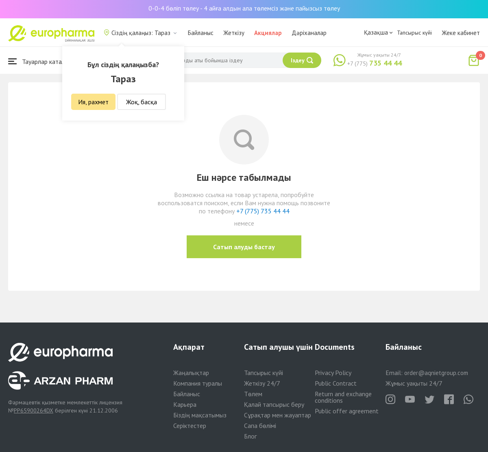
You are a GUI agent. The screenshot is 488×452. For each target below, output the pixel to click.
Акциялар (268, 33)
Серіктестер (189, 425)
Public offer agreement (347, 411)
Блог (250, 436)
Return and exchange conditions (343, 397)
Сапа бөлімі (260, 425)
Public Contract (336, 383)
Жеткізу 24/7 (262, 383)
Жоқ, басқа (141, 102)
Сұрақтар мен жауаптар (277, 415)
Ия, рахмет (93, 102)
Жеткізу (233, 33)
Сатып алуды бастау (244, 247)
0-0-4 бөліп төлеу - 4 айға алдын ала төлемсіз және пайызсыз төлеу (244, 8)
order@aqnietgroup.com (436, 373)
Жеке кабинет (461, 33)
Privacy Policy (333, 373)
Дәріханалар (309, 33)
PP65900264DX (33, 410)
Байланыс (201, 33)
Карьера (184, 404)
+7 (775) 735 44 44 (263, 211)
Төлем (253, 394)
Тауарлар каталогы (41, 61)
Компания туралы (197, 383)
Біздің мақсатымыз (200, 415)
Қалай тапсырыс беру (274, 404)
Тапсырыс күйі (414, 32)
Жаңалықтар (191, 373)
